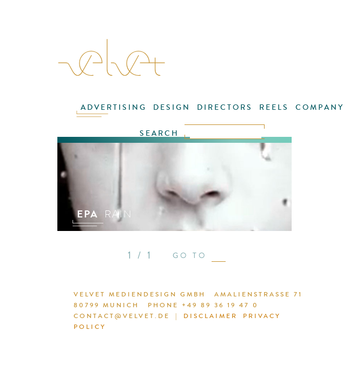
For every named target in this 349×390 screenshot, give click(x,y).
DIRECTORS (225, 107)
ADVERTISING (114, 107)
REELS (274, 107)
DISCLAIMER (210, 316)
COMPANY (319, 107)
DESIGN (171, 107)
